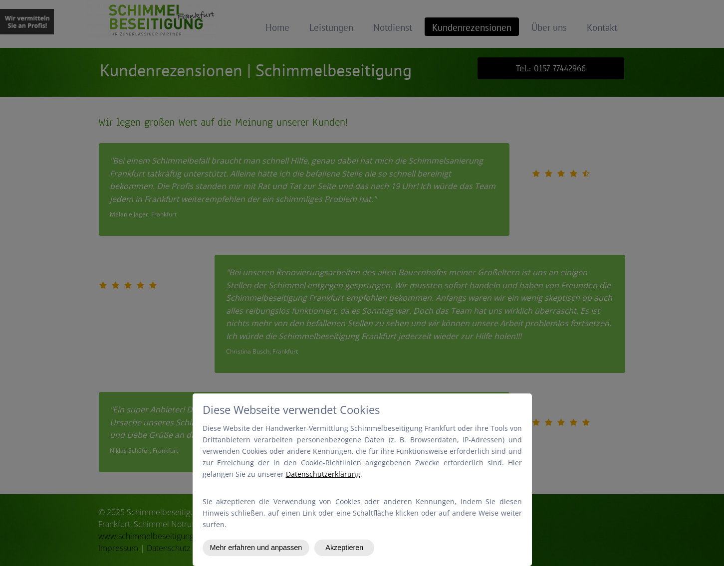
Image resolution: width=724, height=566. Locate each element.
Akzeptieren (344, 548)
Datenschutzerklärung (323, 474)
